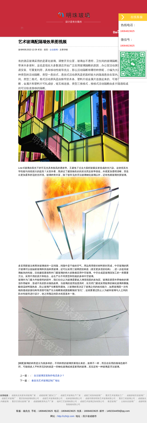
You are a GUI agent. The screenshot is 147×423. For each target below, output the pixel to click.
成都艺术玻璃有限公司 (52, 398)
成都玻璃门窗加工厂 (48, 395)
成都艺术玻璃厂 (9, 398)
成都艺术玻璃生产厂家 (71, 395)
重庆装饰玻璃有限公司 (29, 398)
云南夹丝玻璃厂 (128, 401)
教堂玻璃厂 (113, 401)
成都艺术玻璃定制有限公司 (92, 401)
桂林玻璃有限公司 (74, 398)
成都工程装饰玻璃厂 (93, 395)
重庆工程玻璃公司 (127, 398)
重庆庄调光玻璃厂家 (21, 401)
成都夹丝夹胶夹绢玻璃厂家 (24, 395)
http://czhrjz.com (65, 416)
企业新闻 (54, 49)
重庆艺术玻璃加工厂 (114, 395)
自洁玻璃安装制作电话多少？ (49, 375)
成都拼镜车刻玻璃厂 (136, 395)
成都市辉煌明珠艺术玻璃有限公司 (100, 398)
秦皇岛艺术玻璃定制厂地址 (46, 380)
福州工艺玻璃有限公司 (67, 401)
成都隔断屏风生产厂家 (43, 401)
